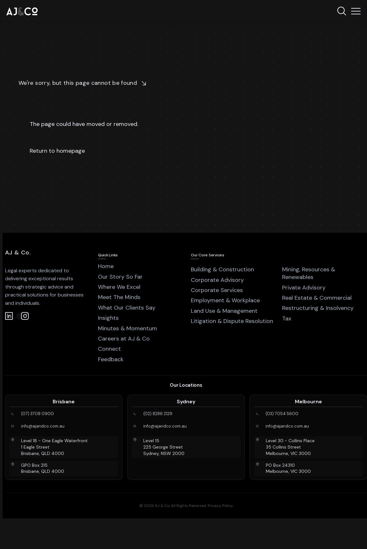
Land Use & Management (224, 311)
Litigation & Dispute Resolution (232, 321)
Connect (109, 349)
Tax (286, 318)
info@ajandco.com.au (42, 426)
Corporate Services (217, 290)
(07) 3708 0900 (37, 413)
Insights (108, 318)
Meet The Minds (119, 297)
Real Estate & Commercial (317, 298)
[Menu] (356, 11)
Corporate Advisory (217, 280)
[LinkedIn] (9, 316)
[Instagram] (20, 316)
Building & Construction (222, 269)
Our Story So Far (120, 277)
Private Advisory (304, 287)
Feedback (111, 359)
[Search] (341, 11)
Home (106, 266)
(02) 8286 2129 (157, 413)
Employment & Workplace (225, 300)
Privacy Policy (220, 505)
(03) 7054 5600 (282, 413)
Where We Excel (119, 287)
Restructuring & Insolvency (318, 308)
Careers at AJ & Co (124, 338)
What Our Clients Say (126, 307)
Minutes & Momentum (127, 328)
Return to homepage (57, 151)
